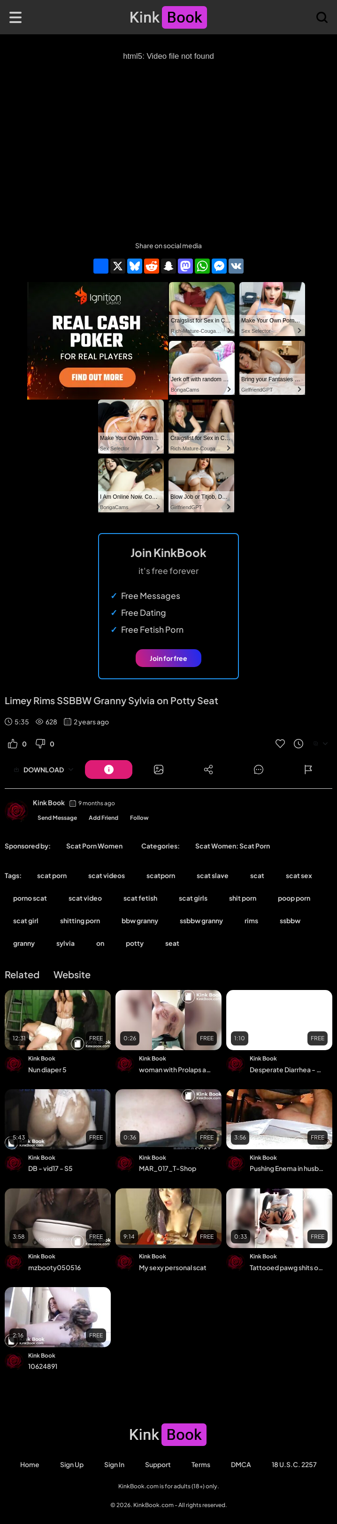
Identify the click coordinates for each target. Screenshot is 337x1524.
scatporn (160, 875)
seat (172, 943)
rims (251, 920)
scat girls (193, 898)
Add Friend (103, 817)
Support (158, 1464)
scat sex (299, 875)
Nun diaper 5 (47, 1069)
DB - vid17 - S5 (50, 1168)
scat (257, 875)
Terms (200, 1464)
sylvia (65, 943)
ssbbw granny (201, 920)
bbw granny (140, 920)
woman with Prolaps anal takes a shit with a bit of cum (176, 1069)
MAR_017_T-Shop (167, 1168)
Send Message (57, 817)
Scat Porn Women (94, 845)
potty (135, 943)
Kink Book (49, 802)
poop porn (294, 898)
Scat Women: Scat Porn (232, 845)
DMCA (241, 1464)
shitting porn (80, 920)
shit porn (242, 898)
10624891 (42, 1366)
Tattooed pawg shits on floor (287, 1267)
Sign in (114, 1464)
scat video (85, 898)
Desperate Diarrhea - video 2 (287, 1069)
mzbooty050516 (54, 1267)
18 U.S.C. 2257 (294, 1464)
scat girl (25, 920)
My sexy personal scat (173, 1267)
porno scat (30, 898)
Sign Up (72, 1464)
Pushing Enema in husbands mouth (287, 1168)
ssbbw (290, 920)
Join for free (168, 658)
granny (24, 943)
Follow (139, 817)
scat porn (52, 875)
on (100, 943)
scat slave (213, 875)
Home (29, 1464)
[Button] (108, 769)
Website (72, 974)
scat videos (106, 875)
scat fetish (140, 898)
